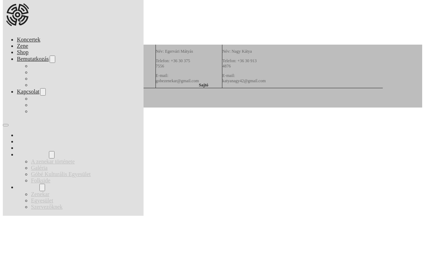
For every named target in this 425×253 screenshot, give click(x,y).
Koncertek (28, 40)
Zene (22, 46)
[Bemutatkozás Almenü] (52, 59)
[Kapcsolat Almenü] (43, 92)
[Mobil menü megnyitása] (5, 125)
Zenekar (40, 99)
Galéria (39, 72)
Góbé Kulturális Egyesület (61, 79)
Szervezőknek (47, 111)
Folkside (40, 85)
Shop (22, 52)
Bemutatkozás (33, 59)
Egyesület (42, 105)
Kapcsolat (28, 92)
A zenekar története (53, 66)
